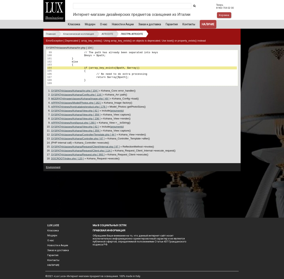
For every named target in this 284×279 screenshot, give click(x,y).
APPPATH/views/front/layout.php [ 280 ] (73, 122)
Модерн (90, 24)
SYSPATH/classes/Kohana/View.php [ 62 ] (75, 110)
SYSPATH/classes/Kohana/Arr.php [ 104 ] (74, 90)
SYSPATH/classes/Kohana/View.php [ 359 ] (75, 114)
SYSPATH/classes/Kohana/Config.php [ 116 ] (76, 94)
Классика (74, 24)
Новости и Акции (123, 24)
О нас (103, 24)
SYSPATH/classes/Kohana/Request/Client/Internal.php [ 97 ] (85, 146)
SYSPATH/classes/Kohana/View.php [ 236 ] (75, 118)
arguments (117, 110)
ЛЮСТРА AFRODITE (132, 33)
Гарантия (172, 24)
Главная (51, 33)
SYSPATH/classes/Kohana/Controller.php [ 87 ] (78, 138)
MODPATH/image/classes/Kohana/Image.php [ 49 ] (80, 98)
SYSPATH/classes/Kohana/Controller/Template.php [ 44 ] (83, 134)
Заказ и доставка (149, 24)
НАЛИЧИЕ (208, 24)
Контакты (188, 24)
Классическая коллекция (78, 33)
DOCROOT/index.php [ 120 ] (67, 158)
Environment (53, 167)
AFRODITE (107, 33)
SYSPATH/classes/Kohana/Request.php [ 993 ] (78, 154)
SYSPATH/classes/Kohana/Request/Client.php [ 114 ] (81, 150)
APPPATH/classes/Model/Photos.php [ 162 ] (76, 102)
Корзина (224, 15)
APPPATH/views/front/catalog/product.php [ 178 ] (79, 106)
